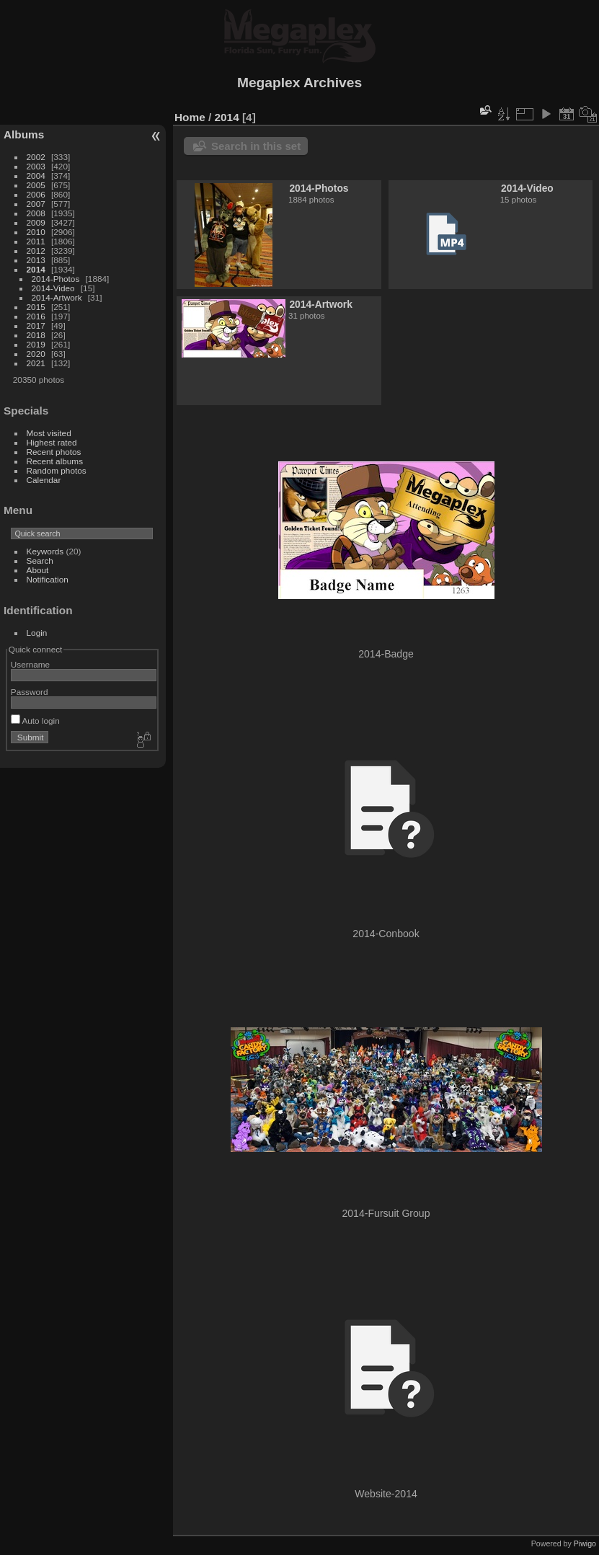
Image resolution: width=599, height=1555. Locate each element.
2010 (36, 231)
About (38, 570)
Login (37, 632)
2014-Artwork (57, 297)
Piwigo (585, 1543)
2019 (36, 344)
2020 (36, 353)
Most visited (49, 433)
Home (189, 117)
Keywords (45, 551)
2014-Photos (56, 278)
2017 (36, 325)
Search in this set (256, 146)
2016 (36, 316)
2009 (36, 222)
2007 (36, 203)
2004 (36, 175)
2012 (36, 250)
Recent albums (55, 461)
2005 (36, 185)
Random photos (56, 470)
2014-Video (53, 288)
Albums (24, 134)
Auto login (35, 720)
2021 (36, 363)
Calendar (44, 479)
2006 (36, 194)
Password (29, 691)
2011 (36, 241)
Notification (47, 579)
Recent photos (54, 451)
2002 (36, 156)
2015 (36, 306)
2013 (36, 260)
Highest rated (52, 442)
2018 (36, 335)
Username (30, 664)
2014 (36, 269)
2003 (36, 166)
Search (40, 560)
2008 (36, 213)
